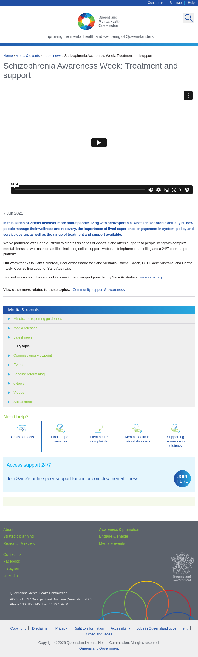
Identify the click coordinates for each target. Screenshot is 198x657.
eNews (18, 383)
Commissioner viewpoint (32, 355)
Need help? (15, 416)
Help (191, 3)
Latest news (52, 55)
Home (8, 55)
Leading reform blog (29, 374)
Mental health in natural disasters (137, 433)
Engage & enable (113, 536)
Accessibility (120, 628)
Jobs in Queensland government (162, 628)
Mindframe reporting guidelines (37, 319)
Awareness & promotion (119, 529)
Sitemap (176, 3)
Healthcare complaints (99, 433)
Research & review (19, 543)
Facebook (11, 561)
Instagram (11, 568)
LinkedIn (10, 575)
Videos (18, 392)
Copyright (18, 628)
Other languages (99, 634)
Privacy (61, 628)
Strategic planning (18, 536)
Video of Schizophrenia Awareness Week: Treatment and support (99, 142)
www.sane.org (150, 277)
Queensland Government (99, 648)
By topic (23, 346)
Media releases (25, 328)
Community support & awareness (99, 289)
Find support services (61, 433)
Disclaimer (40, 628)
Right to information (88, 628)
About (8, 529)
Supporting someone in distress (175, 436)
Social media (23, 402)
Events (18, 365)
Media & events (28, 55)
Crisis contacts (22, 431)
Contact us (155, 3)
